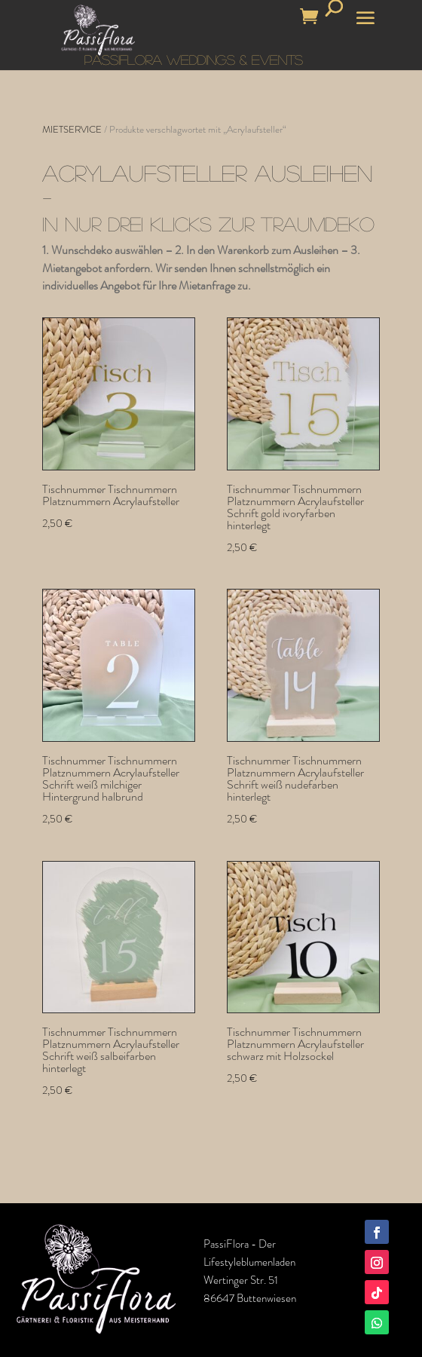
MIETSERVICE (72, 129)
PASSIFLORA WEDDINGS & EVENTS (193, 59)
